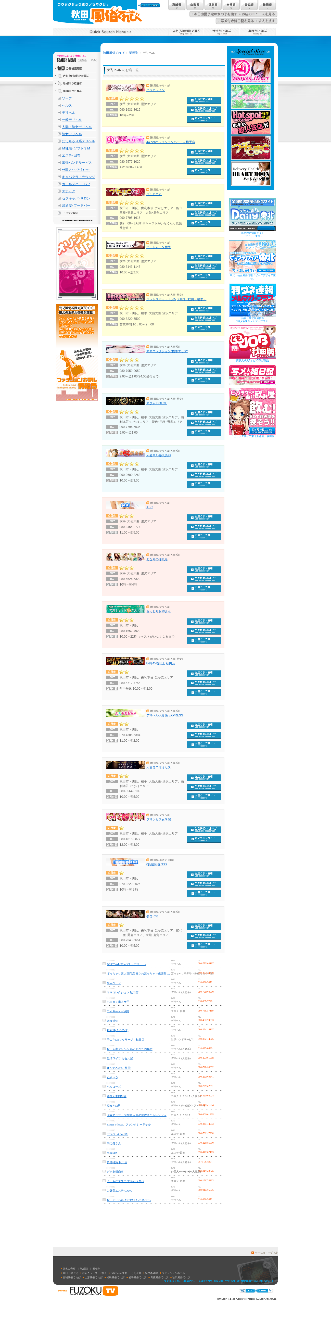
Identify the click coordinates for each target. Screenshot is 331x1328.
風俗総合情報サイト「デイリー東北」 (252, 234)
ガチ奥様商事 (115, 1171)
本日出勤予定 (70, 1273)
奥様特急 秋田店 (117, 1162)
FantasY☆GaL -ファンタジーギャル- (129, 1124)
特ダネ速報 (151, 1273)
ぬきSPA (112, 1152)
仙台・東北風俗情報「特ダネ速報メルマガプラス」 (253, 320)
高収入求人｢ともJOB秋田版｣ (252, 360)
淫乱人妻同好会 (116, 1096)
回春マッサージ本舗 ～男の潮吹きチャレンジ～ (137, 1115)
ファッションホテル (173, 1273)
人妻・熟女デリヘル (77, 127)
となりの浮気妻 (157, 559)
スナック (68, 191)
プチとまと (154, 194)
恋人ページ (114, 982)
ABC (149, 507)
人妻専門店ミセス (158, 767)
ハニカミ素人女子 (118, 1001)
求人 (104, 1273)
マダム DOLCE (156, 403)
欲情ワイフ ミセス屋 (120, 1058)
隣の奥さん (114, 1143)
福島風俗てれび (115, 1277)
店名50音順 (69, 1268)
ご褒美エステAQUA (119, 1190)
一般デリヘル (72, 120)
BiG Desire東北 (119, 1273)
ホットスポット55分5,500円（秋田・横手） (176, 299)
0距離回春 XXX (156, 864)
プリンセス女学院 (158, 819)
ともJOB (136, 1273)
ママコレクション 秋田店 (122, 992)
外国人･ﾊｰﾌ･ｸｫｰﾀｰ (76, 170)
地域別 (84, 1268)
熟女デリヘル (72, 134)
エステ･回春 (71, 155)
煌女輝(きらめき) (117, 1030)
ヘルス (67, 105)
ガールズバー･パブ (76, 184)
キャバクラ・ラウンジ (78, 177)
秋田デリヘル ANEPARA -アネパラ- (129, 1199)
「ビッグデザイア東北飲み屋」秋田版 (252, 436)
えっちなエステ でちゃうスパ (125, 1181)
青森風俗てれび (159, 1277)
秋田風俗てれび (113, 53)
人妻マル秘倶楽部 (158, 455)
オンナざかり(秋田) (119, 1067)
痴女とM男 (114, 1105)
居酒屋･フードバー (76, 205)
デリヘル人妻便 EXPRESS (164, 715)
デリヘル (68, 113)
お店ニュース (89, 1273)
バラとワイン (155, 90)
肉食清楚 (112, 1020)
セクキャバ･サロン (76, 198)
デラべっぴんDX (117, 1133)
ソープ (67, 98)
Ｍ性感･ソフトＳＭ (76, 148)
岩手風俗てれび (137, 1277)
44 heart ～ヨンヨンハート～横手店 (170, 142)
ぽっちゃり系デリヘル (78, 141)
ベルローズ (114, 1086)
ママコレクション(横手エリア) (167, 351)
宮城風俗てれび (72, 1277)
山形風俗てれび (94, 1277)
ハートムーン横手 (158, 247)
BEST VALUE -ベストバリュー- (126, 964)
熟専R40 (152, 916)
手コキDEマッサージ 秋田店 (125, 1039)
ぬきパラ (112, 1077)
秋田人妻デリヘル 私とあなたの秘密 (129, 1049)
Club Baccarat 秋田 (118, 1011)
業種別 (133, 53)
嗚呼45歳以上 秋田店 (160, 663)
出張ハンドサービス (77, 163)
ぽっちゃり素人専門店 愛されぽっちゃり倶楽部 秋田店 (139, 973)
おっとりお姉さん (158, 611)
